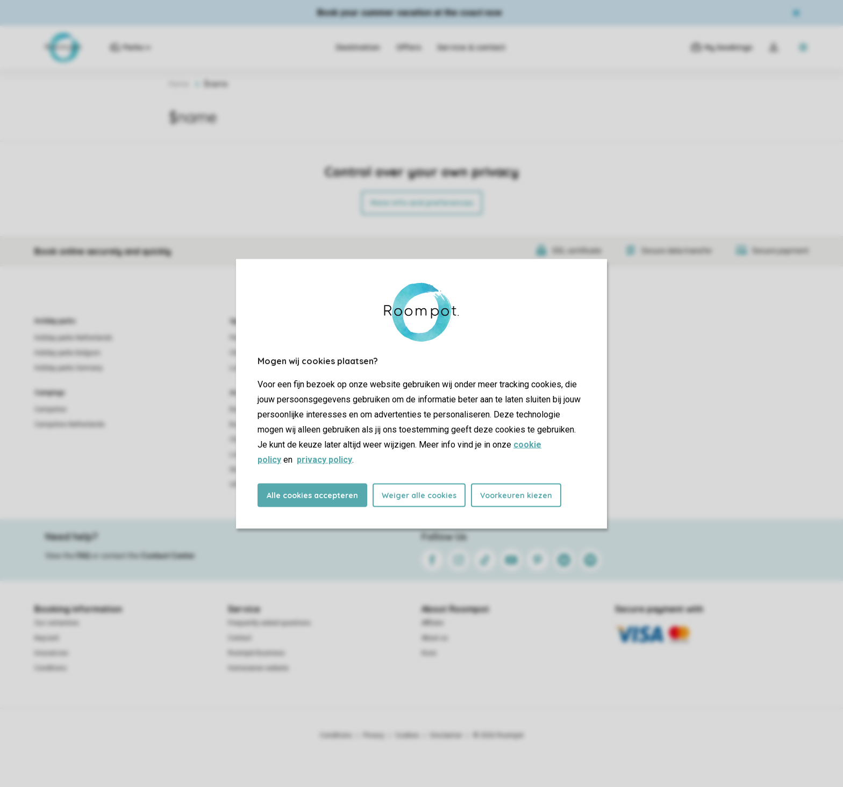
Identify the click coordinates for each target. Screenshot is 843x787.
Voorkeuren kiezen (516, 495)
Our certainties (56, 623)
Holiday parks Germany (68, 368)
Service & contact (471, 47)
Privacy (373, 735)
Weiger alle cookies (419, 495)
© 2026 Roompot (498, 735)
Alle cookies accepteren (312, 495)
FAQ (83, 555)
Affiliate (433, 623)
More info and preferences (421, 203)
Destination (358, 47)
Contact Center (168, 555)
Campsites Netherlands (69, 424)
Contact (240, 638)
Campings (49, 392)
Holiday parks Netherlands (73, 338)
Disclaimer (446, 735)
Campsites (50, 409)
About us (435, 638)
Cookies (407, 735)
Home (179, 84)
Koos (429, 653)
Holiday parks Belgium (67, 353)
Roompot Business (256, 653)
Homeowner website (258, 668)
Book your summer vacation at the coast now (409, 13)
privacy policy (324, 459)
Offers (408, 47)
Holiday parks (55, 321)
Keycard (46, 638)
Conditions (50, 668)
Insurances (51, 653)
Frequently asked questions (269, 623)
